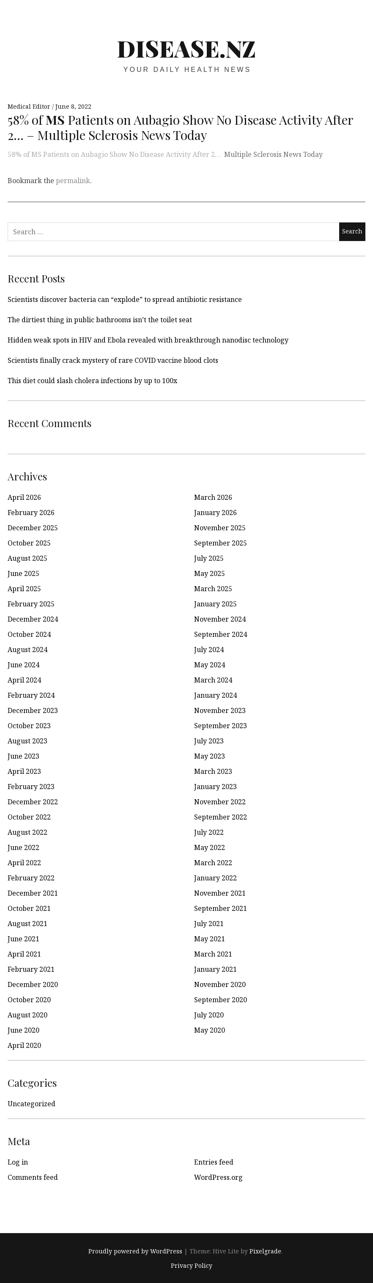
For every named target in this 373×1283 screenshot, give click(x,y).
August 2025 (27, 558)
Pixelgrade (265, 1251)
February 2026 (31, 512)
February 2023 (31, 786)
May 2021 (209, 938)
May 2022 (209, 847)
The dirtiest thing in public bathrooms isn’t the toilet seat (100, 319)
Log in (18, 1162)
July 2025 (209, 558)
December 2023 (33, 710)
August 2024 (27, 649)
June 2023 (23, 756)
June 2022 (23, 847)
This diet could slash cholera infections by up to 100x (92, 380)
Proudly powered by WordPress (135, 1251)
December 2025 (33, 527)
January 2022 (215, 878)
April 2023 (24, 771)
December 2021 (33, 893)
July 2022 (209, 832)
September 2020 (220, 999)
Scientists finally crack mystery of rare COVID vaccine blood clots (113, 360)
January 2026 (215, 512)
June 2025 (23, 573)
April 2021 (24, 954)
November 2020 (220, 984)
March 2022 (213, 862)
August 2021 (27, 923)
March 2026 (213, 497)
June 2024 (23, 664)
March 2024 (213, 680)
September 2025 (220, 543)
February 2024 (31, 695)
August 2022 (27, 832)
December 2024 (33, 619)
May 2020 (209, 1030)
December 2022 (33, 801)
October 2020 (29, 999)
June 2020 (23, 1030)
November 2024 (220, 619)
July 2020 (209, 1015)
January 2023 (215, 786)
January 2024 (215, 695)
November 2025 (220, 527)
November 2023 (220, 710)
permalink (73, 180)
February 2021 (31, 969)
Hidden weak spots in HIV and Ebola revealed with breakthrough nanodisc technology (148, 340)
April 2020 (24, 1045)
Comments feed (33, 1177)
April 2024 (24, 680)
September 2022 (220, 817)
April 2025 (24, 588)
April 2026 (24, 497)
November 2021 (220, 893)
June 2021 (23, 938)
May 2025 (209, 573)
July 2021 (209, 923)
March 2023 (213, 771)
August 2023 (27, 741)
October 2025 (29, 543)
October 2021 (29, 908)
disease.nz (186, 48)
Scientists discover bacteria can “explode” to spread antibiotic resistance (125, 299)
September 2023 (220, 725)
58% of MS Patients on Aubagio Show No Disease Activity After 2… (114, 154)
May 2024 (209, 664)
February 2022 (31, 878)
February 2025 (31, 604)
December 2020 (33, 984)
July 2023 (209, 741)
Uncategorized (31, 1103)
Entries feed (213, 1162)
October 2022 (29, 817)
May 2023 (209, 756)
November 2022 (220, 801)
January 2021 (215, 969)
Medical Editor (30, 106)
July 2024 (209, 649)
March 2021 (213, 954)
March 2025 (213, 588)
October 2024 (29, 634)
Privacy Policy (191, 1265)
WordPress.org (218, 1177)
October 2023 (29, 725)
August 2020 (27, 1015)
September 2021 (220, 908)
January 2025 (215, 604)
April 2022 (24, 862)
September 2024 (220, 634)
